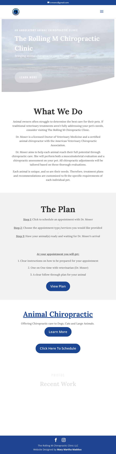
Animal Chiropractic (58, 314)
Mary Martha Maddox (69, 449)
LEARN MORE (28, 77)
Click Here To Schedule (58, 348)
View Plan (58, 286)
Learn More (58, 332)
